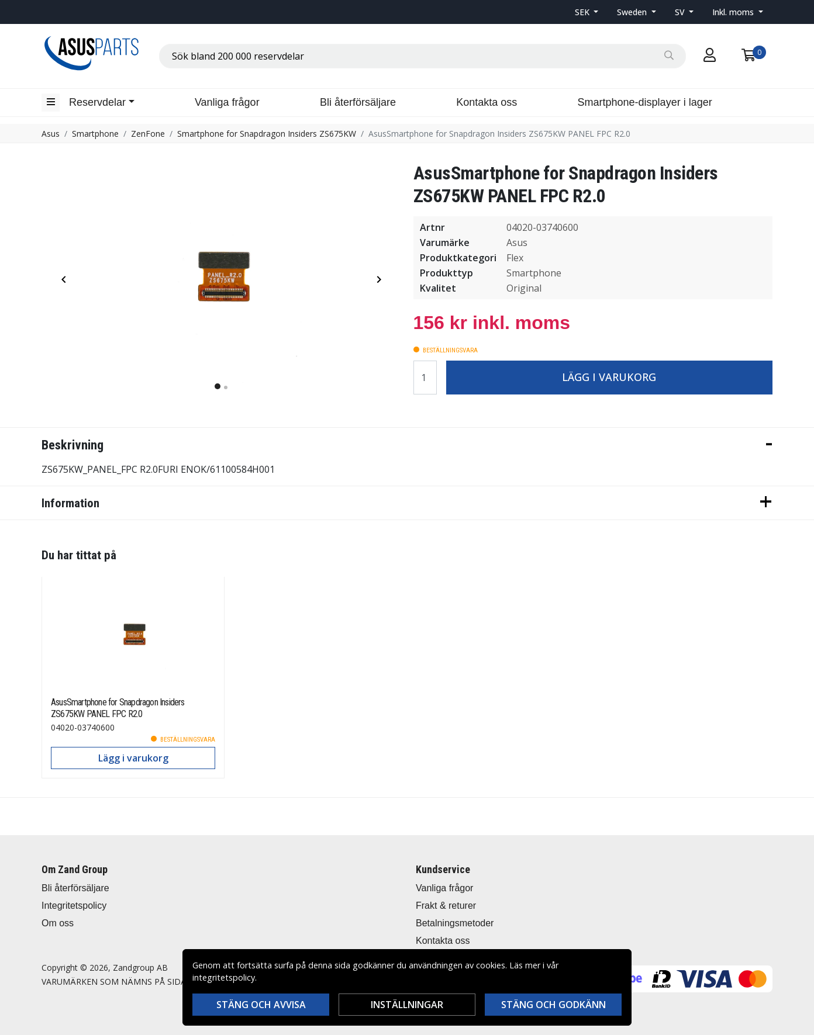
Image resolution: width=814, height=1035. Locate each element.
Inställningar (407, 1004)
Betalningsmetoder (455, 923)
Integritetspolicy (74, 906)
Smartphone (95, 133)
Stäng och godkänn (553, 1004)
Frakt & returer (446, 906)
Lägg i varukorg (609, 377)
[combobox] (422, 56)
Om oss (58, 923)
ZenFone (148, 133)
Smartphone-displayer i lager (645, 102)
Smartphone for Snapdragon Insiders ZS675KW (266, 133)
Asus (51, 133)
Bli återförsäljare (358, 102)
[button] (586, 12)
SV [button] (681, 12)
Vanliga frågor (227, 102)
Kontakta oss (486, 102)
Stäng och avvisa (261, 1004)
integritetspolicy (223, 977)
